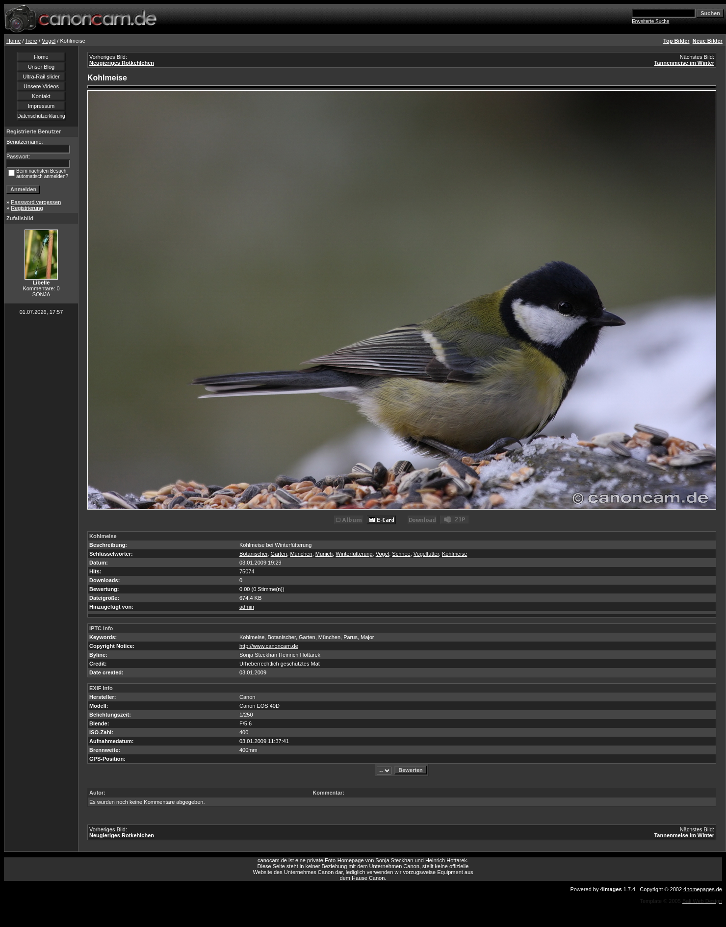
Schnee (401, 554)
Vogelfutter (426, 554)
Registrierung (27, 208)
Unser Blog (41, 67)
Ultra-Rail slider (41, 76)
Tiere (31, 41)
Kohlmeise (454, 554)
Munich (324, 554)
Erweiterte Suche (650, 21)
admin (246, 607)
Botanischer (253, 554)
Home (13, 41)
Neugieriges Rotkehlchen (121, 63)
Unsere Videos (41, 86)
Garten (279, 554)
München (301, 554)
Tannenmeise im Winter (684, 63)
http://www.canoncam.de (268, 646)
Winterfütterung (354, 554)
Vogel (382, 554)
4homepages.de (702, 889)
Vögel (48, 41)
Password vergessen (36, 202)
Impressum (41, 106)
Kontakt (41, 96)
